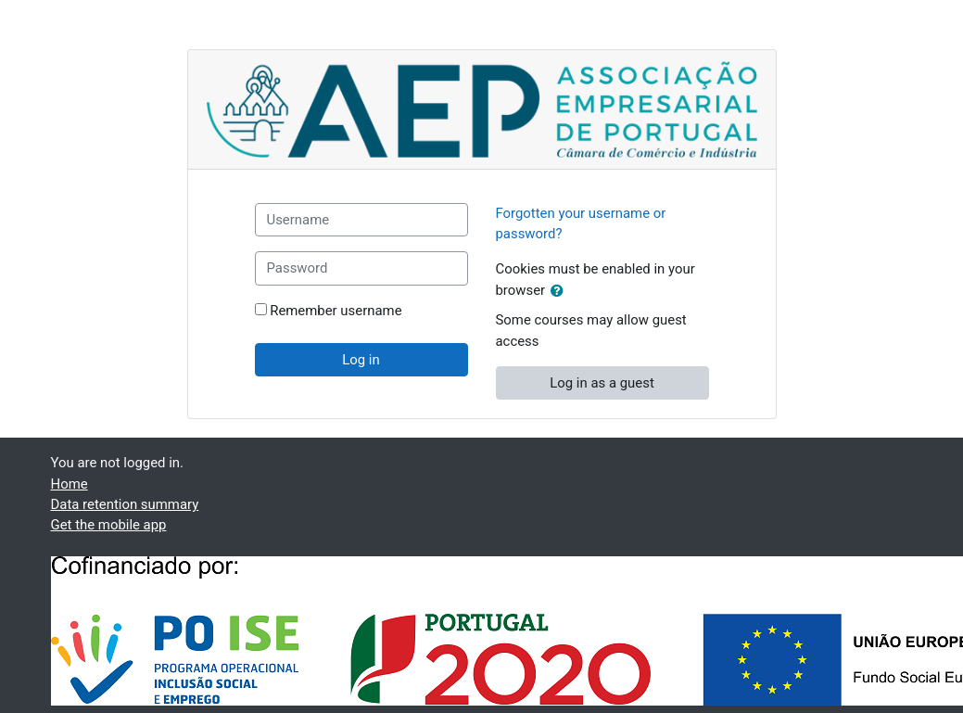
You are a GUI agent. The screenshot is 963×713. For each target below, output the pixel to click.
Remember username (335, 310)
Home (69, 484)
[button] (561, 291)
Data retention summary (125, 504)
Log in (360, 359)
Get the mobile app (109, 524)
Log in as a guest (602, 383)
